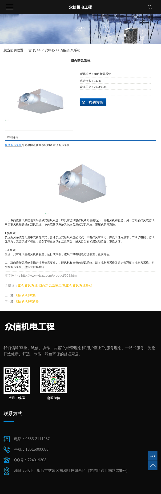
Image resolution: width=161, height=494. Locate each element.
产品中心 (48, 50)
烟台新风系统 (70, 50)
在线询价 (93, 102)
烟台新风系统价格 (79, 285)
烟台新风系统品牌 (52, 285)
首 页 (32, 50)
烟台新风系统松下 (27, 295)
